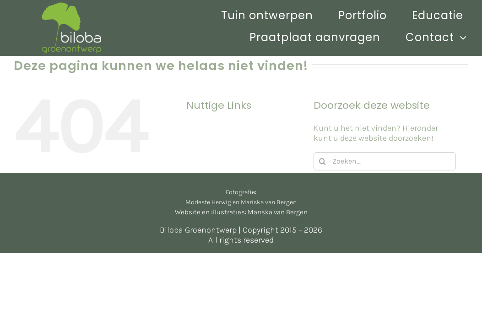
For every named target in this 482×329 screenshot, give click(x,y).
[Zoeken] (323, 161)
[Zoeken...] (385, 161)
